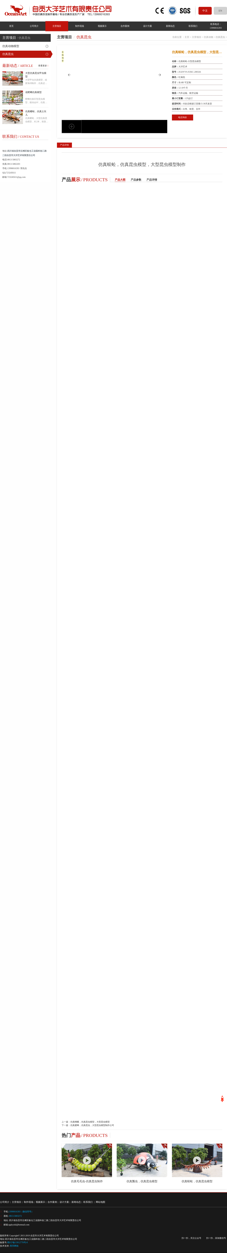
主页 (187, 37)
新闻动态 (170, 26)
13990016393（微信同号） (21, 1211)
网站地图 (100, 1202)
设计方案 (147, 26)
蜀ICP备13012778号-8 (17, 1242)
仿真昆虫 (8, 54)
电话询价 (182, 117)
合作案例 (124, 26)
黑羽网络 (14, 1246)
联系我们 (193, 26)
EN (220, 10)
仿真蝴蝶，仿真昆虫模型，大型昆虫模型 (90, 1122)
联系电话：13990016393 (216, 26)
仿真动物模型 (10, 46)
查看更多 (43, 66)
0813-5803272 (15, 1216)
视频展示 (102, 26)
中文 (205, 10)
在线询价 (63, 56)
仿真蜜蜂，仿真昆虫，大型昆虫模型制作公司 (92, 1125)
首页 (11, 26)
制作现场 (79, 26)
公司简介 (34, 26)
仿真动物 (208, 37)
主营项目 (56, 26)
